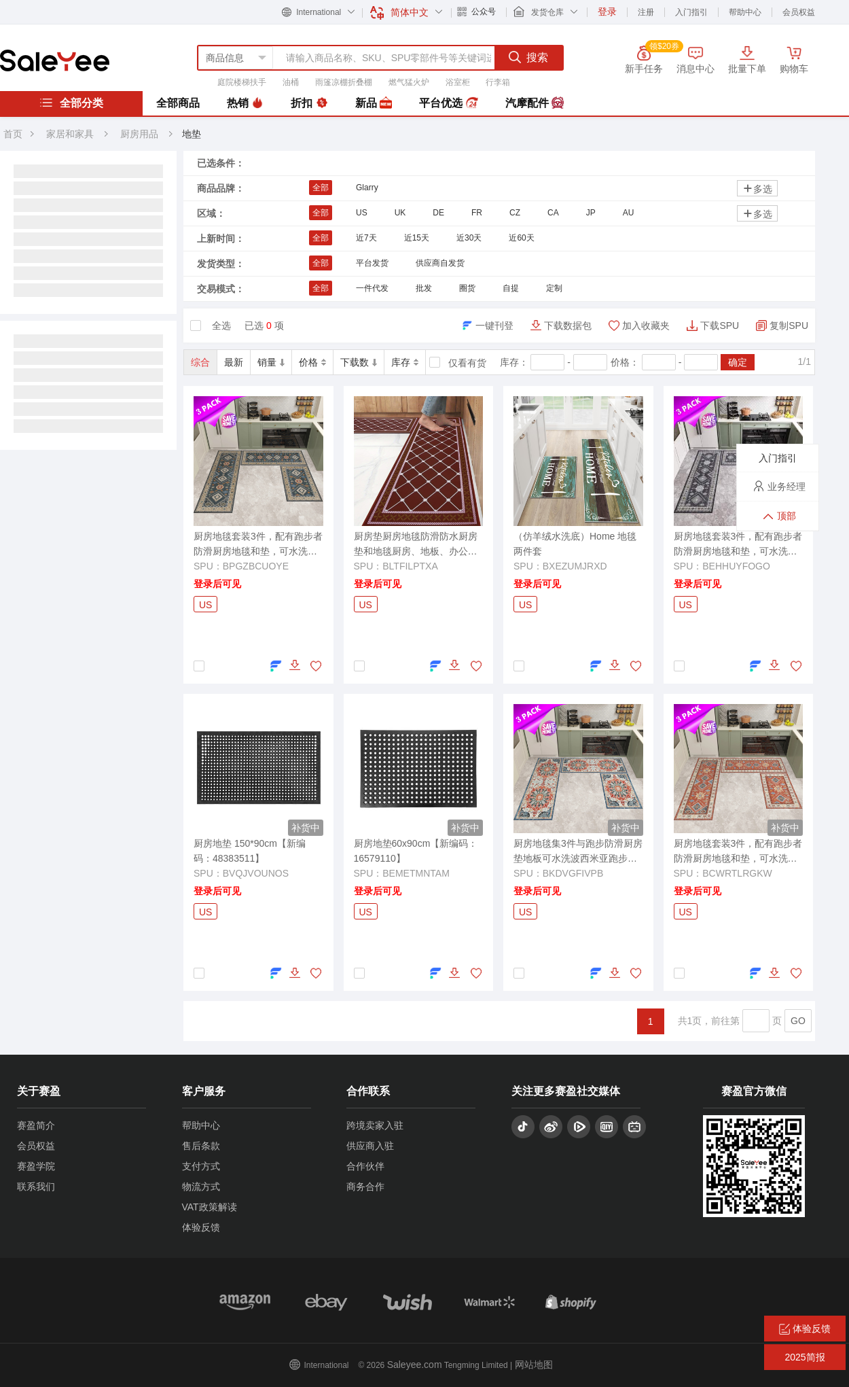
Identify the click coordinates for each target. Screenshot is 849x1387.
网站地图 (534, 1364)
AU (628, 212)
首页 (12, 133)
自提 (511, 288)
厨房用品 (140, 133)
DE (438, 212)
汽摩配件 (534, 103)
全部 (320, 187)
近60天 (521, 238)
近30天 (469, 238)
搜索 (528, 57)
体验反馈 (201, 1227)
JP (591, 212)
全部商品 (178, 103)
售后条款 (201, 1145)
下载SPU (719, 325)
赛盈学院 (36, 1166)
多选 (757, 188)
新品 (373, 103)
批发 (424, 288)
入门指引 (691, 12)
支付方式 (201, 1166)
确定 (737, 362)
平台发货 (372, 263)
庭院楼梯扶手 (241, 82)
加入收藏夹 (646, 325)
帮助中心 (745, 12)
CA (553, 212)
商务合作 (365, 1186)
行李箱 (498, 82)
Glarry (367, 187)
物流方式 (201, 1186)
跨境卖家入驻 (374, 1125)
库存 (404, 362)
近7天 (366, 238)
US (361, 212)
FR (476, 212)
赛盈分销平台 (54, 60)
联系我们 (36, 1186)
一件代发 (372, 288)
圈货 (467, 288)
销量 (271, 362)
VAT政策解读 (209, 1206)
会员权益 (798, 12)
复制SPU (789, 325)
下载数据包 (568, 325)
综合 (200, 362)
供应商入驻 (370, 1145)
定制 (554, 288)
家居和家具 (70, 133)
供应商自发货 (440, 263)
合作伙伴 (365, 1166)
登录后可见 (217, 583)
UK (400, 212)
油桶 (291, 82)
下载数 (358, 362)
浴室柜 (458, 82)
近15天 (416, 238)
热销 (245, 103)
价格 (312, 362)
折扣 (309, 103)
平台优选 (448, 103)
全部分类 (71, 102)
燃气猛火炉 (409, 82)
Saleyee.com (414, 1364)
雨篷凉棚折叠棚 (343, 82)
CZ (514, 212)
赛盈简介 (36, 1125)
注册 (646, 12)
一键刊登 (494, 325)
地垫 (191, 133)
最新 (233, 362)
